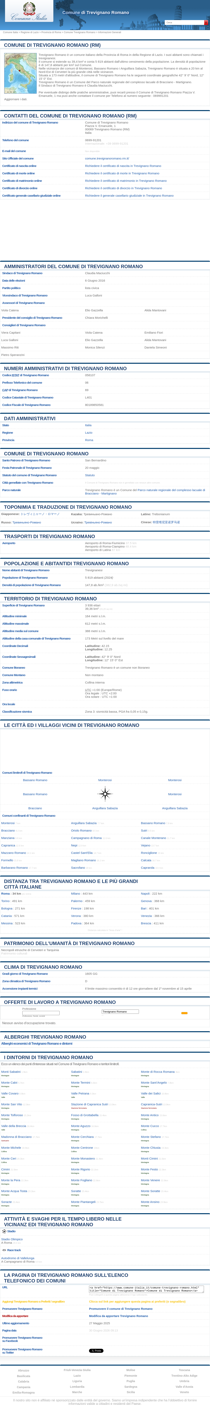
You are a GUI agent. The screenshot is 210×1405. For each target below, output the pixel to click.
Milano (75, 893)
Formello (7, 860)
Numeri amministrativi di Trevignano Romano (65, 368)
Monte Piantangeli (83, 1202)
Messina (7, 923)
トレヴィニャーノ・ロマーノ (40, 514)
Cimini (5, 1169)
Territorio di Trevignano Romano (50, 598)
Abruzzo (23, 1370)
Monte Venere (150, 1180)
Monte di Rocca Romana (158, 1071)
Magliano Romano (83, 860)
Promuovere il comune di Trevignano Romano (120, 1308)
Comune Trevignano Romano (79, 32)
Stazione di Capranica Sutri (89, 1104)
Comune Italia (10, 32)
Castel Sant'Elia (82, 852)
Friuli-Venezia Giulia (77, 1370)
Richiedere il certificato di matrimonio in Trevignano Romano (126, 180)
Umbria (184, 1381)
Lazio (88, 432)
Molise (130, 1370)
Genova (146, 901)
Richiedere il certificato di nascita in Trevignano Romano (123, 166)
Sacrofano (78, 867)
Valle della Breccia (13, 1126)
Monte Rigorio (80, 1169)
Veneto (184, 1392)
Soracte (6, 1202)
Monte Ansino (150, 1202)
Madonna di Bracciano (16, 1136)
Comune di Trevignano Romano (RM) (52, 45)
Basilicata (23, 1376)
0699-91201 (93, 140)
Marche (77, 1392)
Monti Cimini (149, 1158)
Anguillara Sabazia (133, 68)
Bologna (6, 908)
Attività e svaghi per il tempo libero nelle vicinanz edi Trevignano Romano (63, 1221)
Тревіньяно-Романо (98, 522)
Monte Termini (80, 1082)
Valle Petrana (80, 1093)
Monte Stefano (151, 1136)
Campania (23, 1387)
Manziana (7, 838)
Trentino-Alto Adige (184, 1375)
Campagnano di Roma (86, 838)
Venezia (146, 916)
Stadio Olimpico (12, 1239)
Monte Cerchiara (82, 1136)
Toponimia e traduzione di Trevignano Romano (68, 507)
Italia (88, 425)
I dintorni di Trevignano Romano (48, 1057)
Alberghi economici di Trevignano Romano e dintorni (36, 1043)
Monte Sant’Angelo (154, 1082)
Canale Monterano (153, 838)
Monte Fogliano (81, 1180)
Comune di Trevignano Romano (46, 453)
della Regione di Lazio (147, 54)
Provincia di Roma (51, 32)
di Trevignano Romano (95, 12)
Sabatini (76, 1071)
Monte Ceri (8, 1158)
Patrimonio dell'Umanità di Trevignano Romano (69, 943)
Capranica (8, 845)
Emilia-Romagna (23, 1392)
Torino (5, 901)
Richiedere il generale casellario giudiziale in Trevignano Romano (129, 195)
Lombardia (77, 1386)
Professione (29, 1008)
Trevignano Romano (52, 54)
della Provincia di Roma (112, 54)
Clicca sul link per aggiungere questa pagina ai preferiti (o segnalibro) (137, 1301)
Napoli (145, 893)
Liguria (77, 1381)
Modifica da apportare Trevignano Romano (118, 1316)
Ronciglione (149, 852)
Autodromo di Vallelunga (17, 1258)
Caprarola (147, 867)
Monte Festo (149, 1169)
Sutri (144, 830)
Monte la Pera (10, 1180)
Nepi (74, 845)
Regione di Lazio (30, 32)
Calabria (23, 1381)
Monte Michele (11, 1147)
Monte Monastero (83, 1158)
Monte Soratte (150, 1191)
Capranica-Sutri (151, 1104)
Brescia (146, 923)
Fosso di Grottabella (84, 1115)
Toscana (184, 1370)
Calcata (146, 860)
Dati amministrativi (30, 418)
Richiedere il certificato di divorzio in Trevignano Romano (123, 188)
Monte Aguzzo (80, 1126)
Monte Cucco (150, 1126)
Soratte (76, 1191)
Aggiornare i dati (15, 99)
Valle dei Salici (151, 1093)
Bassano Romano (106, 68)
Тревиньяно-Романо (26, 522)
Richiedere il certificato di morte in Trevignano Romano (122, 173)
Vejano (145, 845)
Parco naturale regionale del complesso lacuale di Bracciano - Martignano (141, 82)
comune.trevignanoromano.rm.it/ (107, 158)
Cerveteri (61, 72)
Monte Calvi (9, 1082)
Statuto (90, 475)
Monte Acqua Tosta (14, 1191)
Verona (76, 916)
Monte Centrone (82, 1147)
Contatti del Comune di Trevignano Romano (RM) (70, 116)
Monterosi (85, 68)
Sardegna (130, 1386)
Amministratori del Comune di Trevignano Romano (73, 266)
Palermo (77, 901)
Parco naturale (11, 490)
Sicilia (131, 1392)
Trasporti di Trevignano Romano (49, 536)
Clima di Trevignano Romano (43, 967)
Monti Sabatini (11, 1071)
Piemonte (130, 1375)
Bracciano (35, 808)
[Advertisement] (105, 228)
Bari (143, 908)
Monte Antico (150, 1115)
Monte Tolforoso (12, 1115)
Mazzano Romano (13, 852)
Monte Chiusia (150, 1147)
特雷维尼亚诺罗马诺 (166, 522)
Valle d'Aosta (184, 1386)
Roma (89, 440)
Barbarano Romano (14, 867)
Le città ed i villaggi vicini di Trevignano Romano (71, 725)
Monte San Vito (11, 1104)
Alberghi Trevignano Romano (45, 1037)
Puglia (131, 1381)
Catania (6, 916)
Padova (76, 923)
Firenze (76, 908)
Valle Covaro (10, 1093)
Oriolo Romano (81, 830)
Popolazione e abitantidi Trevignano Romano (66, 563)
